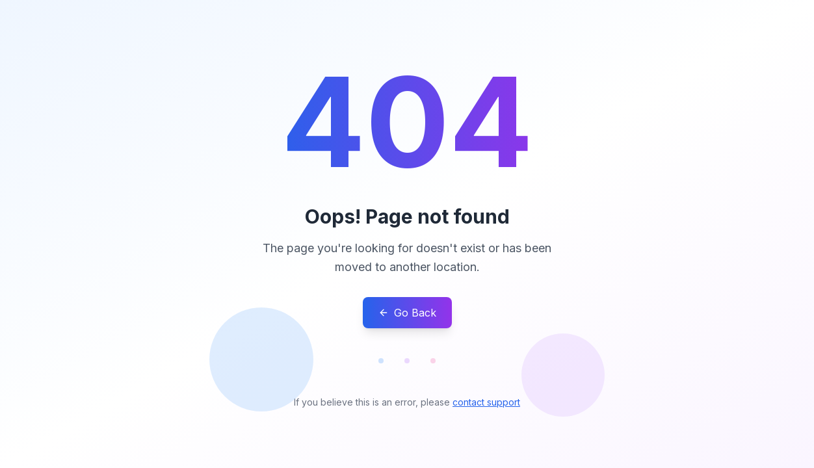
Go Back (407, 312)
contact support (486, 402)
